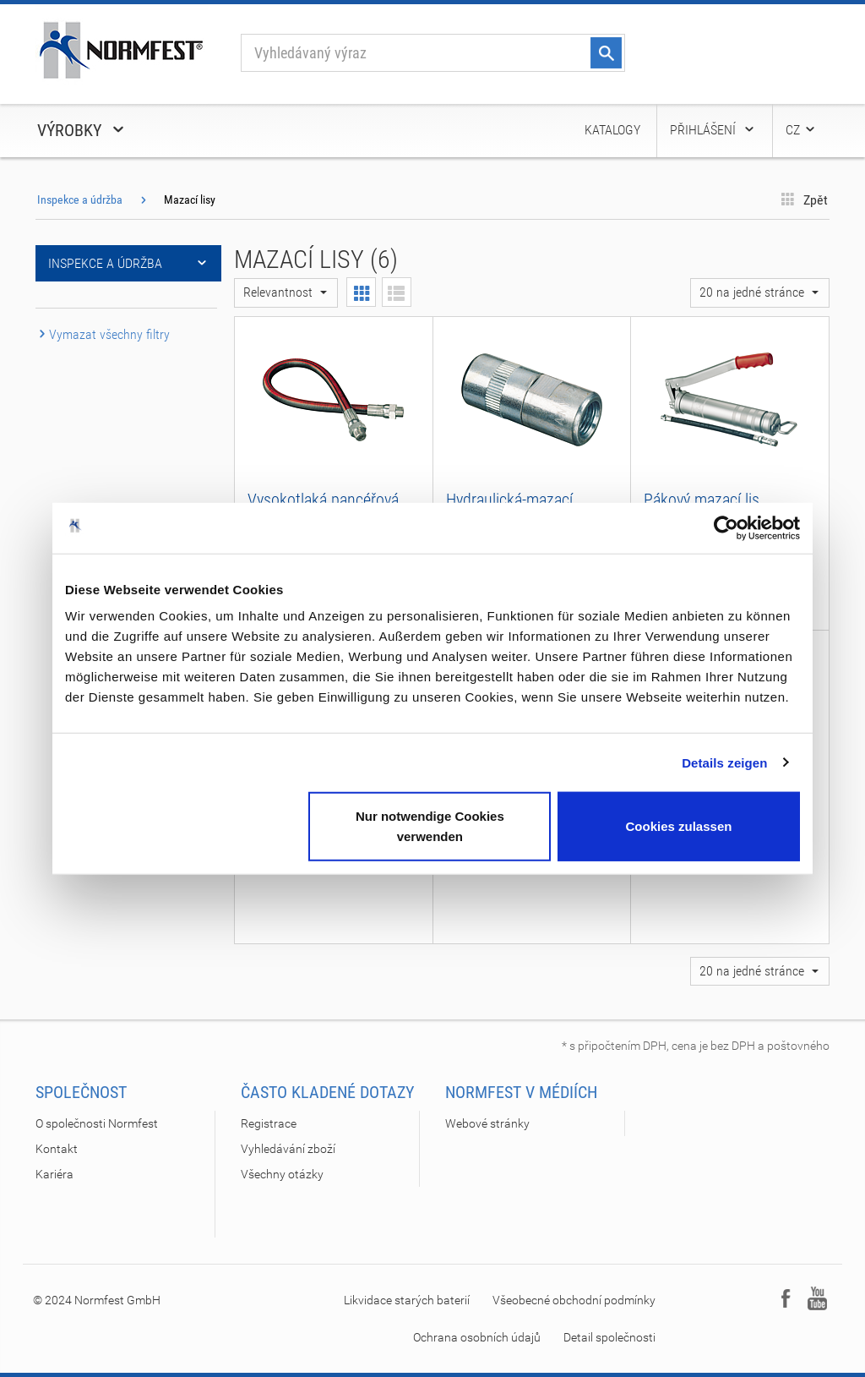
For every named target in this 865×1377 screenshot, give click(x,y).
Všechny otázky (282, 1174)
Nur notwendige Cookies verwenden (430, 826)
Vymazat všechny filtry (102, 334)
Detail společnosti (609, 1337)
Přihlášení (713, 130)
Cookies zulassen (679, 826)
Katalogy (612, 130)
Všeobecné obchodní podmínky (574, 1300)
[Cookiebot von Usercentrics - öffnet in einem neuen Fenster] (726, 527)
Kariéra (54, 1174)
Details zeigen (724, 762)
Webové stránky (487, 1123)
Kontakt (56, 1149)
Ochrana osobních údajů (477, 1337)
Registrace (268, 1123)
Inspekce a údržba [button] (128, 263)
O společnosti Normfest (96, 1123)
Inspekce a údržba (79, 199)
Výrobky (82, 130)
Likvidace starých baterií (407, 1300)
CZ (801, 130)
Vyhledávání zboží (288, 1149)
